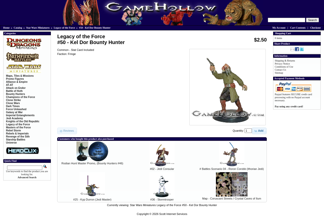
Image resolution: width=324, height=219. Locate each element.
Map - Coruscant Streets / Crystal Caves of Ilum (231, 198)
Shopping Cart (283, 33)
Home (6, 27)
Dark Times (13, 106)
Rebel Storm (13, 130)
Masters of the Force (18, 127)
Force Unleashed (16, 109)
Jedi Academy (14, 118)
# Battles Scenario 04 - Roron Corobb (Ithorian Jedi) (231, 168)
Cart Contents (298, 27)
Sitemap (279, 72)
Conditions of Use (284, 66)
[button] (259, 131)
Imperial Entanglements (20, 115)
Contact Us (280, 69)
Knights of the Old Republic (22, 121)
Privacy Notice (282, 63)
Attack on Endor (16, 88)
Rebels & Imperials (17, 133)
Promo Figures (15, 78)
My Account (279, 27)
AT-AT (9, 85)
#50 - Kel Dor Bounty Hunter (95, 27)
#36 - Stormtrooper (162, 199)
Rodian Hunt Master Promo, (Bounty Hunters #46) (92, 163)
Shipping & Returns (285, 60)
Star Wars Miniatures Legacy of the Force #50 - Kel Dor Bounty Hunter (173, 205)
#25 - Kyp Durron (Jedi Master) (92, 199)
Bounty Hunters (15, 94)
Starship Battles (15, 139)
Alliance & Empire (17, 82)
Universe (11, 142)
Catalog (18, 27)
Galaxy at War (14, 112)
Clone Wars (13, 103)
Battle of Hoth (14, 91)
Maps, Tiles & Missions (20, 75)
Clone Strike (13, 100)
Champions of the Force (20, 97)
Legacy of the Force (64, 27)
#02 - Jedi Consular (162, 168)
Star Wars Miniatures (38, 27)
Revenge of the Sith (18, 136)
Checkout (315, 27)
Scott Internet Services (173, 213)
